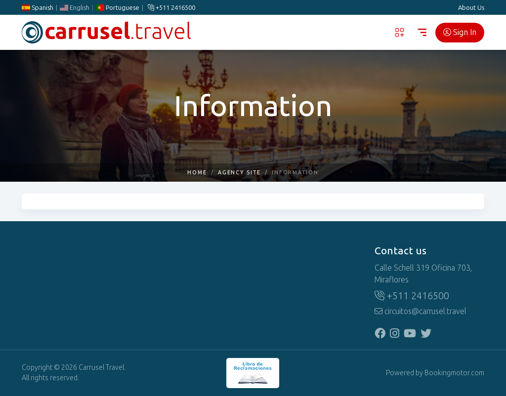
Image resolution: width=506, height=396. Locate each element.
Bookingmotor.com (454, 373)
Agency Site (239, 172)
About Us (471, 7)
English (74, 7)
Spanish (37, 7)
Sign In (459, 32)
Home (197, 172)
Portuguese (117, 7)
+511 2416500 (171, 7)
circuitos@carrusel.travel (420, 311)
